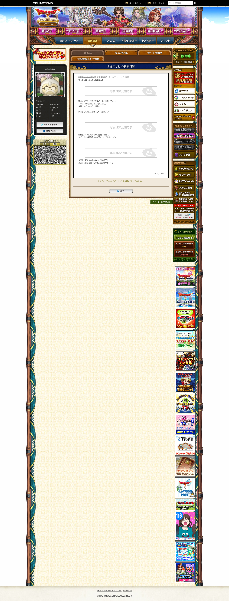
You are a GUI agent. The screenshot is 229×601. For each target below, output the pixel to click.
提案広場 (128, 31)
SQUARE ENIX (43, 3)
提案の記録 (49, 131)
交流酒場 (101, 31)
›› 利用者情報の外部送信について (109, 590)
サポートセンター (159, 3)
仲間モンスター (129, 41)
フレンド (165, 41)
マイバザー (147, 41)
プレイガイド (74, 31)
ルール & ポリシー (136, 3)
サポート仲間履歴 (154, 53)
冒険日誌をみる (49, 125)
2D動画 (45, 144)
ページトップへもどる (161, 202)
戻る (121, 191)
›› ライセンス (127, 590)
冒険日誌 (92, 41)
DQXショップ (182, 31)
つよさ (111, 41)
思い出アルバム (121, 53)
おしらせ (47, 31)
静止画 (55, 144)
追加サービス (155, 31)
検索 (195, 3)
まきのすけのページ (69, 40)
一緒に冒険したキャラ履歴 (87, 59)
